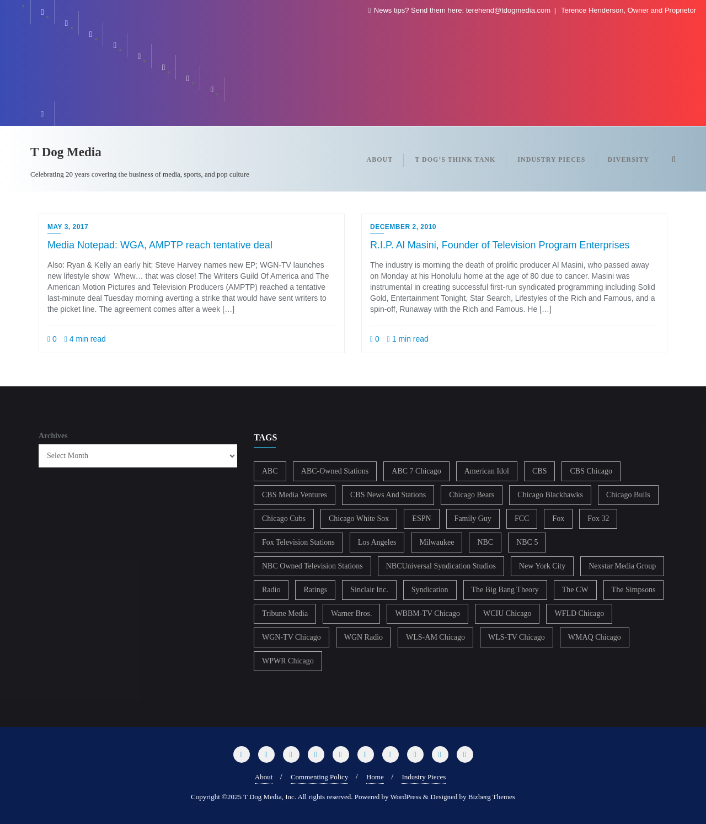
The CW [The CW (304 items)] (575, 590)
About (264, 777)
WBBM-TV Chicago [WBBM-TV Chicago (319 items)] (427, 613)
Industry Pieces (424, 777)
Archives (53, 436)
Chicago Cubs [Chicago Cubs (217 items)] (284, 518)
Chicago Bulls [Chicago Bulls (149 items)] (628, 495)
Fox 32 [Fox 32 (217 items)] (598, 518)
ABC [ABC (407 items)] (270, 471)
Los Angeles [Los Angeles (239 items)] (377, 542)
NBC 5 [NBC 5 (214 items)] (527, 542)
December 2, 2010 (403, 227)
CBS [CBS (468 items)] (539, 471)
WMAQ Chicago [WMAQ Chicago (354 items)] (594, 637)
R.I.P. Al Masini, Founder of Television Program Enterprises (500, 245)
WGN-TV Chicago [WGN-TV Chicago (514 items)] (291, 637)
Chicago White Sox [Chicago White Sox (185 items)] (359, 518)
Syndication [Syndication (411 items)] (429, 590)
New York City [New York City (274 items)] (542, 566)
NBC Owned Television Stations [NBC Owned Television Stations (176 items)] (312, 566)
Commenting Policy (319, 777)
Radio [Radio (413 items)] (271, 590)
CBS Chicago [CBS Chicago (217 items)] (591, 471)
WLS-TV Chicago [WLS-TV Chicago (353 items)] (516, 637)
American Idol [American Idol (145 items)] (486, 471)
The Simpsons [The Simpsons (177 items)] (634, 590)
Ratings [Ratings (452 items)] (315, 590)
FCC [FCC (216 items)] (522, 518)
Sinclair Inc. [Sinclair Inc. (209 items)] (369, 590)
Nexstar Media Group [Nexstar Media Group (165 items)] (622, 566)
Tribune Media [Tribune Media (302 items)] (285, 613)
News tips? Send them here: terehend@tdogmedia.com (460, 10)
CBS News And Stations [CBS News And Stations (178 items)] (388, 495)
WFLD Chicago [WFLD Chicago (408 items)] (579, 613)
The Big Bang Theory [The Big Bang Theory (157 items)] (505, 590)
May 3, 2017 (67, 227)
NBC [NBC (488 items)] (485, 542)
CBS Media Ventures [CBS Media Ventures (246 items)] (294, 495)
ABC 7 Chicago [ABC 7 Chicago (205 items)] (416, 471)
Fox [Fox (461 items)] (558, 518)
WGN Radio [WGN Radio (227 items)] (363, 637)
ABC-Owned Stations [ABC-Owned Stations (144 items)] (335, 471)
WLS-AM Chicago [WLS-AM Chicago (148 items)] (435, 637)
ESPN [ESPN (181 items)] (421, 518)
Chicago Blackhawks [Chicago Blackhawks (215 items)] (550, 495)
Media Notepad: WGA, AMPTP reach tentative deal (159, 245)
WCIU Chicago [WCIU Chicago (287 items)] (507, 613)
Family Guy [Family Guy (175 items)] (472, 518)
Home (375, 777)
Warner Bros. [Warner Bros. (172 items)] (351, 613)
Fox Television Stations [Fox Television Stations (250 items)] (298, 542)
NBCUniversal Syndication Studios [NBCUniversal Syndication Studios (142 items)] (441, 566)
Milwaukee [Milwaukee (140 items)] (436, 542)
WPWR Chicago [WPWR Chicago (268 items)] (288, 661)
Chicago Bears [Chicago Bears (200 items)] (471, 495)
